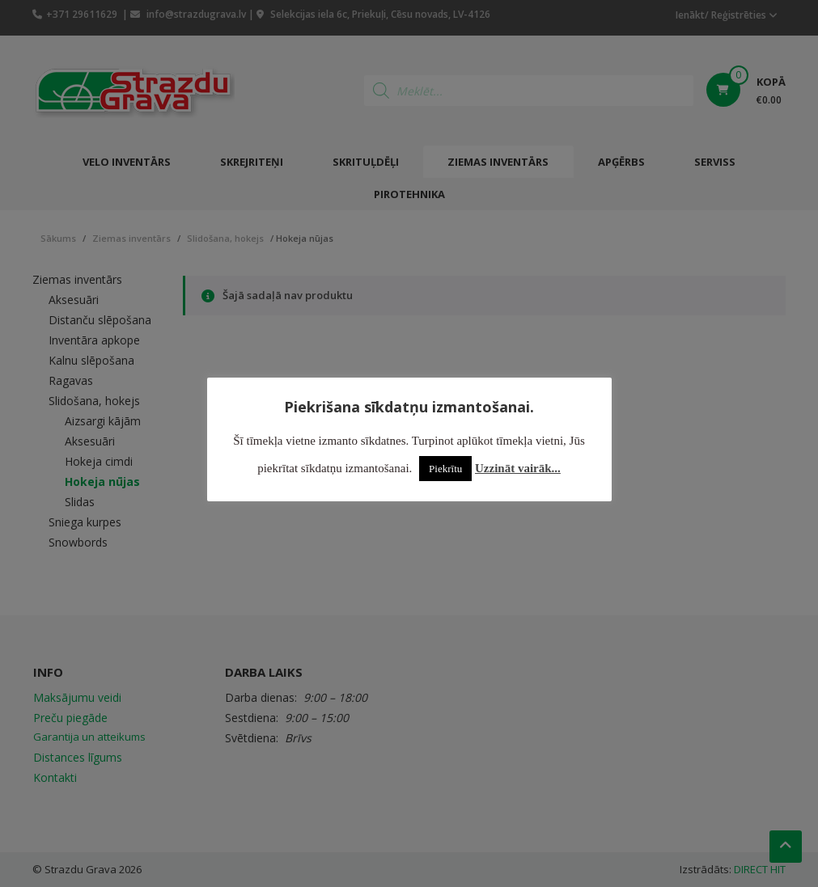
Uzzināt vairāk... (518, 468)
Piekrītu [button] (445, 469)
